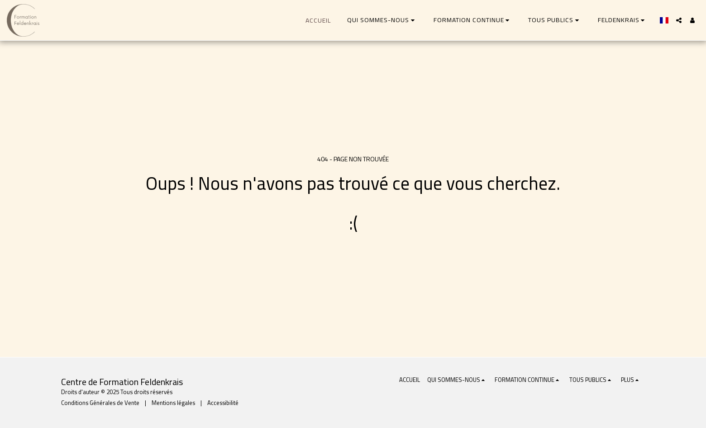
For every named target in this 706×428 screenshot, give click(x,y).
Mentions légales (173, 403)
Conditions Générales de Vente (100, 403)
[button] (382, 20)
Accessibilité (223, 403)
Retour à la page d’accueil (353, 260)
